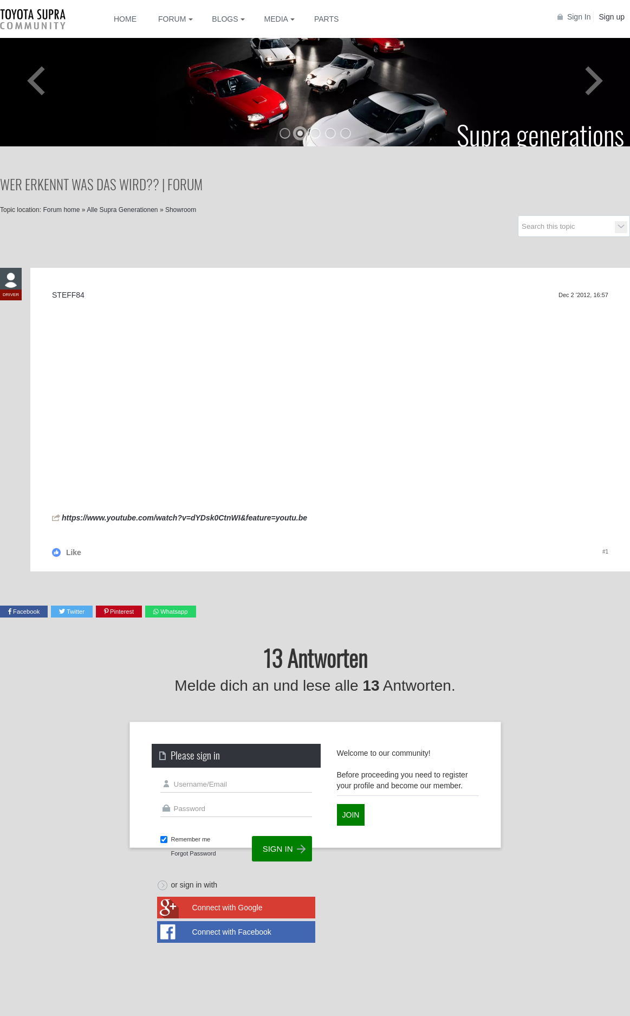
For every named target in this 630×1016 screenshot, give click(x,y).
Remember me (191, 839)
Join (351, 815)
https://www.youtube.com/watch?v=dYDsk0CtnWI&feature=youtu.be (184, 517)
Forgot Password (193, 853)
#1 (605, 552)
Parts (326, 19)
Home (125, 19)
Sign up (612, 16)
